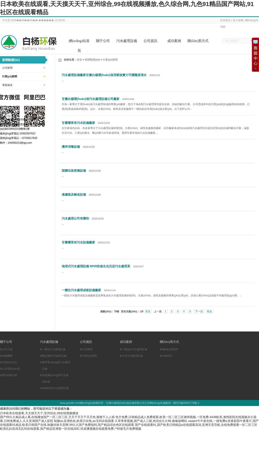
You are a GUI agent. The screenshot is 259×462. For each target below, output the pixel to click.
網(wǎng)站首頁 (79, 42)
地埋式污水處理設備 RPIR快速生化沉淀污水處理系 (96, 266)
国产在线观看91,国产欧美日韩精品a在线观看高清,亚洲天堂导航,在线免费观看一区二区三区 (196, 424)
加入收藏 (238, 20)
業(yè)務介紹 (9, 375)
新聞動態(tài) (92, 59)
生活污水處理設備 (132, 355)
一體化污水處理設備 (53, 349)
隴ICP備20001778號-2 (186, 402)
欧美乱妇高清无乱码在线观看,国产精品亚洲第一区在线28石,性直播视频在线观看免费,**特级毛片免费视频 (70, 428)
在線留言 (167, 355)
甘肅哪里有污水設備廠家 (78, 122)
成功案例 (174, 41)
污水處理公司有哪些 (75, 218)
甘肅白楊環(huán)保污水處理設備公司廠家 (90, 99)
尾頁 (209, 311)
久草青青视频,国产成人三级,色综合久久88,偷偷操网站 (151, 421)
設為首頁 (225, 20)
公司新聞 (7, 67)
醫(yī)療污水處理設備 (54, 355)
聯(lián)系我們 (170, 349)
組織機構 (7, 355)
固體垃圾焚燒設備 (74, 170)
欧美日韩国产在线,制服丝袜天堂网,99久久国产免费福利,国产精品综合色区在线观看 (78, 424)
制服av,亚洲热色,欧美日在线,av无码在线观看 (84, 421)
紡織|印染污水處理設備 (55, 388)
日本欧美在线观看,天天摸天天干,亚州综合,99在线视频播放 (39, 413)
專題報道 (7, 85)
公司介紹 (7, 349)
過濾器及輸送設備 (74, 194)
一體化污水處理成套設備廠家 (81, 290)
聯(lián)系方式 (198, 41)
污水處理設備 (126, 41)
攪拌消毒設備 (71, 146)
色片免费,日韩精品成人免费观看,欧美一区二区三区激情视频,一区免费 (162, 417)
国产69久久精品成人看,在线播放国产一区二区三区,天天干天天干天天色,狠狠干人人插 (57, 417)
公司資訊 (150, 41)
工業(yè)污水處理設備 (134, 349)
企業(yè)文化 (9, 362)
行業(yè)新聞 (9, 76)
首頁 (79, 59)
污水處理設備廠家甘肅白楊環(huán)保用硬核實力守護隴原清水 (104, 75)
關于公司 (103, 41)
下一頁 (199, 311)
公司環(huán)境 (11, 368)
